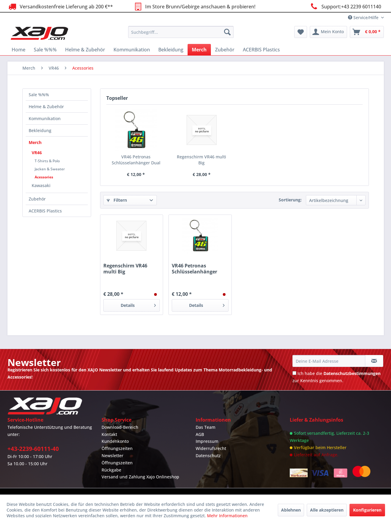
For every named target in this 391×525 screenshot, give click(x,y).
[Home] (18, 49)
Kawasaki (41, 185)
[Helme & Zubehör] (85, 49)
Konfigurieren (367, 510)
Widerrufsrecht (211, 448)
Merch (35, 142)
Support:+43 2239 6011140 (345, 6)
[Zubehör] (225, 49)
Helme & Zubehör (46, 106)
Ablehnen (291, 510)
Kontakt (109, 434)
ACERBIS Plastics (45, 211)
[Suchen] (227, 32)
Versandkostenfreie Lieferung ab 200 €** (60, 6)
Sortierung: (290, 200)
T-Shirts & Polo (47, 160)
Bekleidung (40, 130)
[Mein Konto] (328, 32)
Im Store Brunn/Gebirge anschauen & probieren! (194, 6)
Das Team (205, 427)
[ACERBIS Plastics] (261, 49)
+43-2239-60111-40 (33, 449)
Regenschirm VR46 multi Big (201, 160)
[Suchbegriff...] (181, 32)
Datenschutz (208, 455)
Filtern (117, 200)
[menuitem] (181, 32)
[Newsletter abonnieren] (374, 361)
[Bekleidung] (171, 49)
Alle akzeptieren (327, 510)
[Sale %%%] (45, 49)
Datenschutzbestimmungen (352, 373)
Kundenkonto (115, 441)
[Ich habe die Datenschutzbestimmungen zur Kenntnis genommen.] (294, 373)
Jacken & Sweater (50, 169)
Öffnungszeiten (117, 448)
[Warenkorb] (367, 32)
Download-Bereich (120, 427)
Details (138, 304)
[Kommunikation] (131, 49)
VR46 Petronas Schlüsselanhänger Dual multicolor (136, 160)
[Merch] (199, 49)
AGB (200, 434)
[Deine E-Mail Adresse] (328, 361)
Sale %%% (39, 94)
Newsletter (112, 455)
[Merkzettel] (300, 32)
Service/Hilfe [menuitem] (364, 17)
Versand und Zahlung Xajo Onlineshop (140, 477)
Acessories (44, 177)
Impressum (207, 441)
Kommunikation (45, 118)
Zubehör (37, 199)
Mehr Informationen (227, 515)
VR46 (37, 152)
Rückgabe (111, 470)
